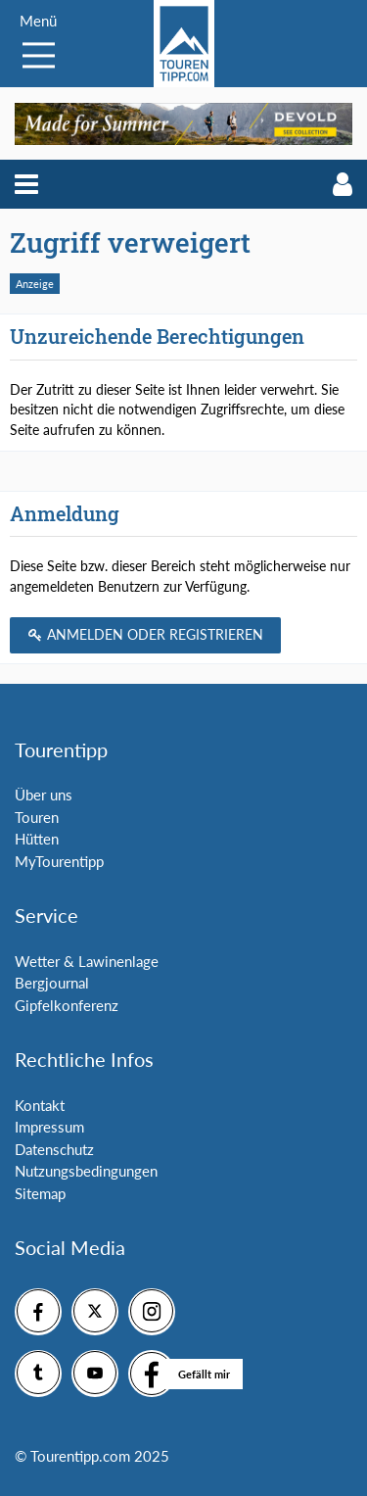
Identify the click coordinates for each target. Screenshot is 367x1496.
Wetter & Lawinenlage (87, 961)
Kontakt (40, 1105)
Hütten (37, 838)
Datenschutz (54, 1149)
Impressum (49, 1126)
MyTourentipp (59, 861)
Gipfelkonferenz (66, 1005)
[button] (26, 184)
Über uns (43, 794)
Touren (37, 817)
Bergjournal (52, 982)
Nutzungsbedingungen (86, 1171)
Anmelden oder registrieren (145, 634)
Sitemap (40, 1193)
